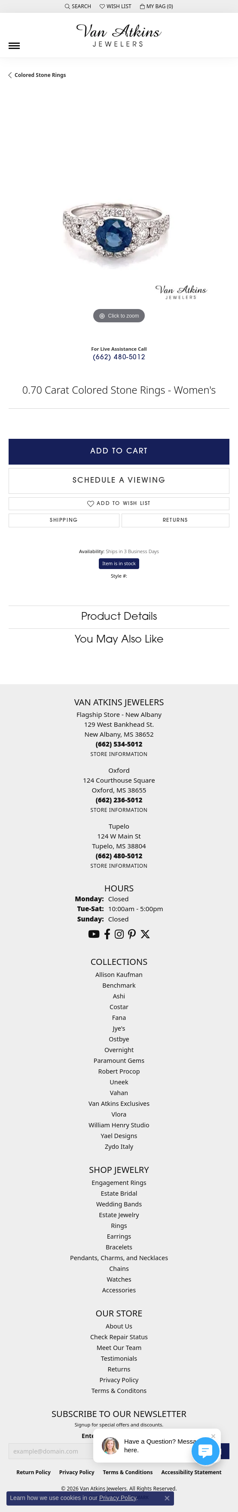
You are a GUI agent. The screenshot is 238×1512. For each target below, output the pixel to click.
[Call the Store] (119, 744)
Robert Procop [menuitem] (119, 1071)
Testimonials (119, 1358)
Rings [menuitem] (119, 1225)
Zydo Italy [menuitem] (119, 1146)
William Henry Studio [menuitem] (118, 1125)
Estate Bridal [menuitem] (119, 1193)
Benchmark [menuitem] (118, 985)
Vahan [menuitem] (119, 1093)
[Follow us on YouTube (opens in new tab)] (94, 934)
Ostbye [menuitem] (119, 1039)
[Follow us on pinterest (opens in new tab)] (132, 934)
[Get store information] (118, 754)
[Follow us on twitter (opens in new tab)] (145, 934)
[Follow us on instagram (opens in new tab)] (119, 934)
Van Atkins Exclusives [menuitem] (119, 1103)
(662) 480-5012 (119, 358)
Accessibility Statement (191, 1472)
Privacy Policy (119, 1380)
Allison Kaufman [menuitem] (119, 974)
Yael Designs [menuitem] (119, 1136)
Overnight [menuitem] (119, 1050)
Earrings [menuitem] (119, 1236)
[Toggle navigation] (14, 42)
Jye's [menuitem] (119, 1028)
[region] (119, 215)
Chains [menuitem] (119, 1268)
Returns (175, 520)
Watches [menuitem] (119, 1279)
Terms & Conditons (119, 1391)
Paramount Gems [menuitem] (119, 1060)
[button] (78, 6)
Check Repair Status (119, 1337)
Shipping (64, 520)
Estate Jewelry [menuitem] (119, 1215)
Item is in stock (119, 563)
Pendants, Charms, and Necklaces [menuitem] (119, 1258)
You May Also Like (119, 640)
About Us (119, 1326)
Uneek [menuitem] (119, 1082)
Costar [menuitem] (119, 1007)
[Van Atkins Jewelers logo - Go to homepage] (119, 35)
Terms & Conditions (128, 1472)
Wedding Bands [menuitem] (119, 1204)
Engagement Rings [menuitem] (119, 1182)
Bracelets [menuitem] (119, 1247)
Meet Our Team (119, 1348)
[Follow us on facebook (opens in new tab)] (107, 934)
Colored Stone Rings (40, 75)
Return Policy (33, 1472)
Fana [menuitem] (119, 1017)
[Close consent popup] (167, 1498)
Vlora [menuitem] (119, 1114)
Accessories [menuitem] (119, 1290)
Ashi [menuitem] (119, 996)
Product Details (119, 617)
